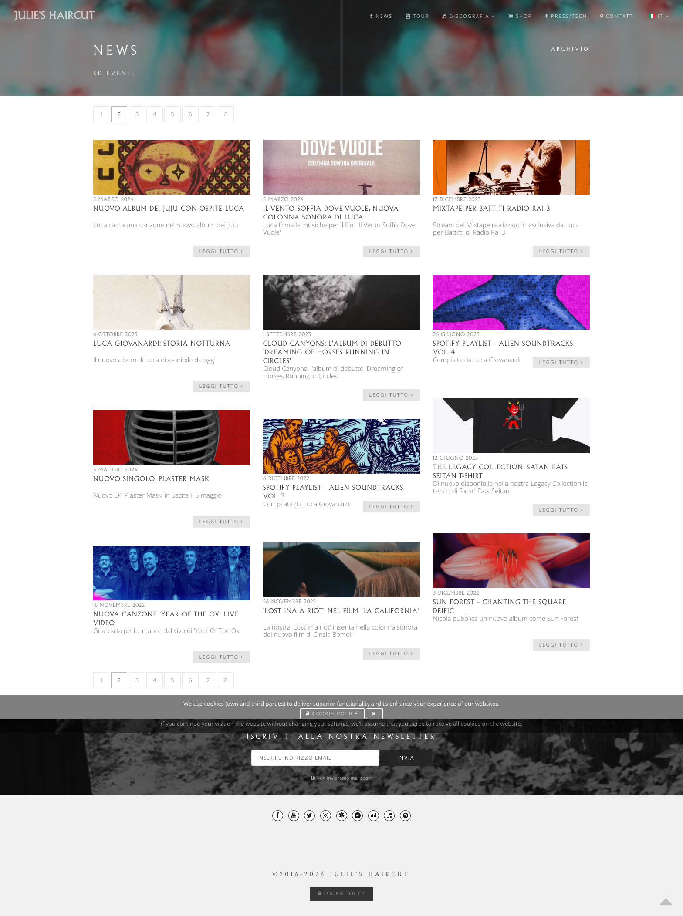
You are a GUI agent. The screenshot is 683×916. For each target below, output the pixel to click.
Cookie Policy (341, 893)
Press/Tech (566, 16)
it (659, 16)
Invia (406, 757)
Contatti (618, 16)
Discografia (468, 16)
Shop (520, 16)
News (381, 16)
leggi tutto (221, 251)
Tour (417, 16)
